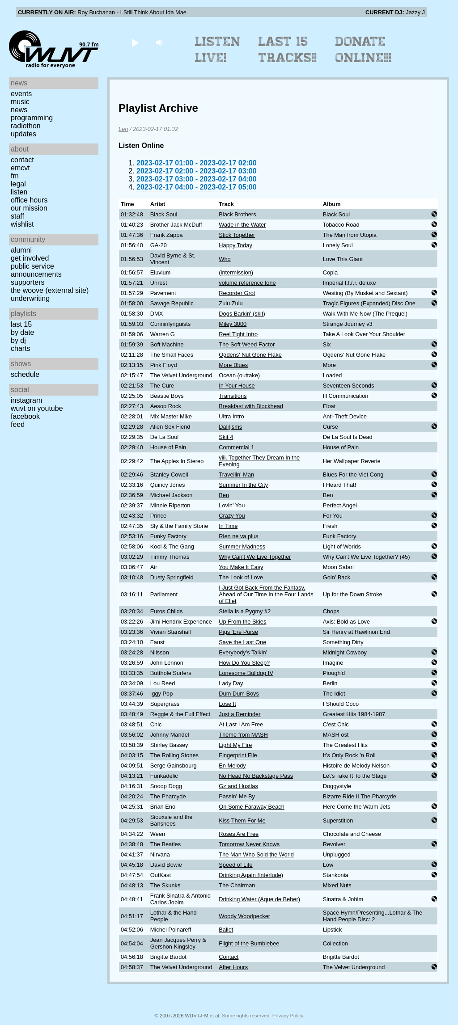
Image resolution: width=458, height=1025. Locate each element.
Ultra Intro (231, 416)
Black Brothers (237, 214)
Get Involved (30, 258)
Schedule (25, 374)
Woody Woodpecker (244, 916)
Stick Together (237, 235)
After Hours (233, 967)
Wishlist (22, 224)
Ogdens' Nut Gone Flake (250, 354)
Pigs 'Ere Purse (238, 631)
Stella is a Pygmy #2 (245, 611)
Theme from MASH (243, 734)
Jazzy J (415, 12)
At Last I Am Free (241, 724)
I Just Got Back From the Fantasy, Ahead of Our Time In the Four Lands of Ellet (266, 594)
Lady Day (231, 683)
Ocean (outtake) (239, 375)
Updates (23, 134)
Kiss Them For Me (242, 820)
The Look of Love (241, 577)
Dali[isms (230, 426)
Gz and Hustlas (238, 786)
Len (123, 129)
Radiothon (26, 126)
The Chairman (237, 885)
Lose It (227, 703)
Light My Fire (235, 745)
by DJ (18, 340)
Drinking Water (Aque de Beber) (259, 899)
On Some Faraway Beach (251, 806)
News (19, 110)
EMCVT (20, 168)
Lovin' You (232, 505)
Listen (19, 192)
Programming (32, 118)
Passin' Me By (237, 796)
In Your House (236, 385)
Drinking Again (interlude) (251, 875)
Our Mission (29, 208)
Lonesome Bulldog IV (246, 673)
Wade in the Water (242, 224)
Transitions (232, 395)
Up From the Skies (242, 621)
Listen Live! (218, 50)
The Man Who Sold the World (256, 854)
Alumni (21, 250)
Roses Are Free (239, 834)
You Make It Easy (241, 567)
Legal (18, 184)
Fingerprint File (238, 755)
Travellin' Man (236, 474)
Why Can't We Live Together (255, 556)
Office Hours (29, 200)
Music (20, 101)
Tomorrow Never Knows (249, 844)
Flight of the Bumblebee (249, 943)
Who (224, 259)
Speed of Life (235, 864)
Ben (224, 495)
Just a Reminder (239, 714)
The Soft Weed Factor (247, 344)
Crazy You (232, 515)
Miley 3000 (232, 324)
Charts (20, 348)
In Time (228, 526)
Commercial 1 (236, 447)
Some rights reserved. (246, 1015)
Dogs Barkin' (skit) (242, 313)
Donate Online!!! (363, 50)
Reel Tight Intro (238, 334)
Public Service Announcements (36, 270)
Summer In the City (243, 484)
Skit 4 (226, 437)
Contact (22, 160)
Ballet (226, 929)
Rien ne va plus (238, 536)
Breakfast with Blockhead (251, 406)
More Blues (233, 365)
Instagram (26, 400)
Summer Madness (242, 546)
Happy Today (235, 245)
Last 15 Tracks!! (288, 50)
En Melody (232, 765)
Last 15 (21, 324)
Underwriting (30, 298)
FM (15, 176)
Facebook (25, 416)
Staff (17, 216)
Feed (18, 424)
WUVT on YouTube (37, 408)
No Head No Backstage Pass (256, 775)
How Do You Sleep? (244, 662)
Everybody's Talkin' (243, 652)
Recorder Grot (237, 293)
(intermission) (236, 272)
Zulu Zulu (230, 303)
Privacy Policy (288, 1015)
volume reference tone (247, 282)
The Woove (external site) (50, 290)
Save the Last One (242, 642)
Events (21, 93)
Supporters (28, 282)
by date (22, 332)
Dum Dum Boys (239, 693)
